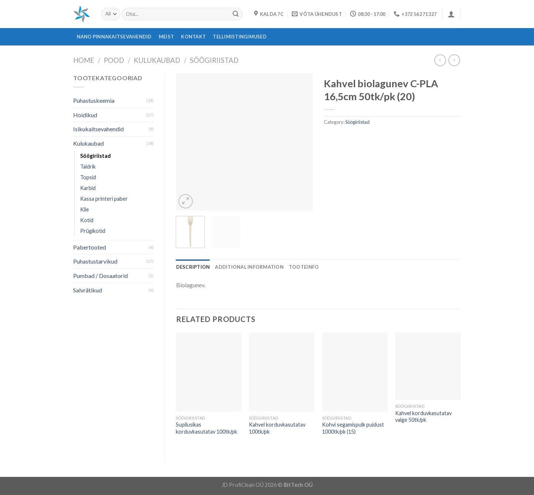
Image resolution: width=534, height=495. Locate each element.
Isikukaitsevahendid (98, 128)
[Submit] (235, 14)
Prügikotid (92, 231)
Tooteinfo (304, 267)
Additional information (249, 267)
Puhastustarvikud (95, 261)
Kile (84, 209)
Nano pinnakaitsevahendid (114, 37)
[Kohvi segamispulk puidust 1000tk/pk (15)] (355, 372)
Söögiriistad (214, 60)
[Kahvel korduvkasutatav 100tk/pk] (282, 372)
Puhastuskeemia (93, 100)
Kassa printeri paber (104, 199)
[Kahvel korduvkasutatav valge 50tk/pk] (428, 366)
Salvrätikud (87, 290)
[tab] (193, 267)
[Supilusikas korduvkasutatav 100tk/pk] (209, 372)
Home (83, 60)
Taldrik (88, 166)
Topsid (88, 177)
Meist (166, 37)
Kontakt (193, 37)
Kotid (86, 220)
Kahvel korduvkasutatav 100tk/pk (277, 428)
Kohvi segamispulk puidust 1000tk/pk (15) (353, 428)
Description (193, 267)
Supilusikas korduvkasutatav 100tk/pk (206, 428)
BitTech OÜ (298, 485)
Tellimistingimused (240, 37)
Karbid (88, 188)
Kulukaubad (157, 60)
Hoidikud (85, 114)
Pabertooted (89, 247)
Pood (114, 60)
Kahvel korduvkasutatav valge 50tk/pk (423, 416)
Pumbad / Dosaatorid (100, 275)
